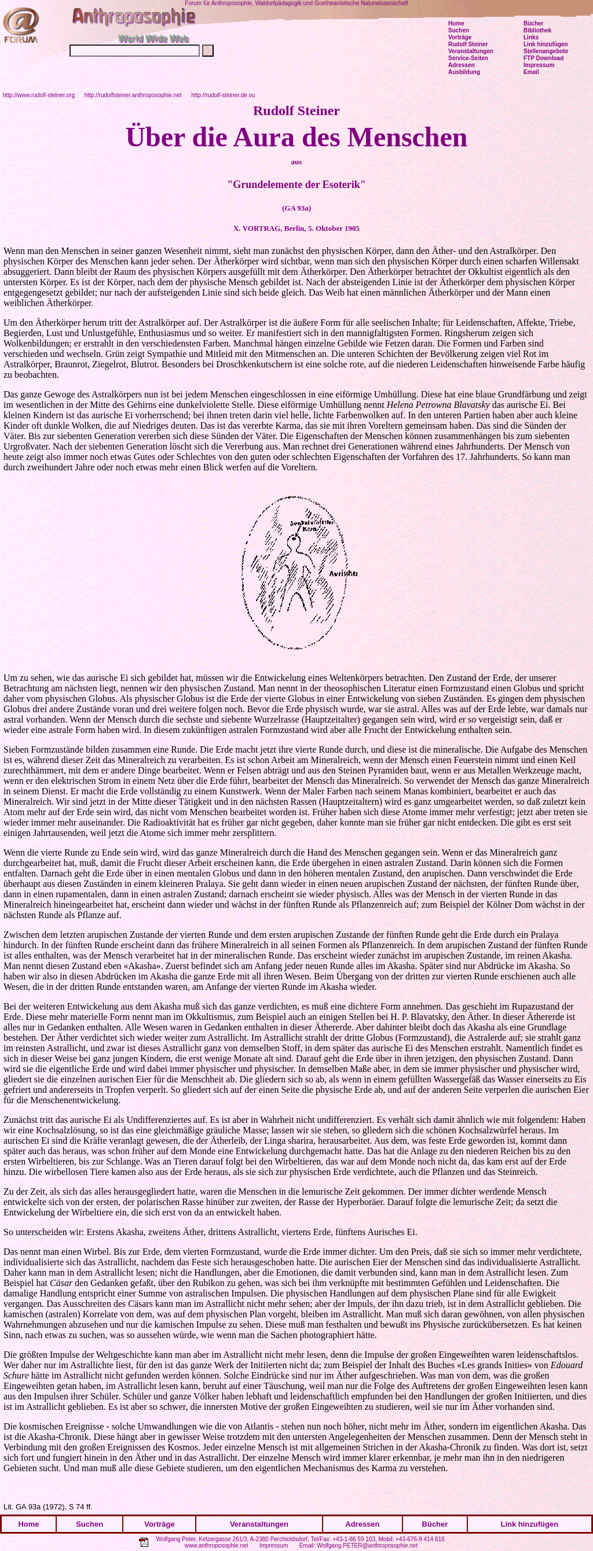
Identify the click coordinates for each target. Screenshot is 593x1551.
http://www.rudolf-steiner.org (39, 95)
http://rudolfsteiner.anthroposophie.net (133, 95)
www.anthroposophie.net (216, 1545)
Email (531, 72)
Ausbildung (464, 72)
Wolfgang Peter (175, 1539)
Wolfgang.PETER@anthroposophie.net (367, 1545)
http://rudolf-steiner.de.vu (223, 95)
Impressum (273, 1545)
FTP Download (543, 58)
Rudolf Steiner (468, 44)
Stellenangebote (546, 51)
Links (531, 37)
